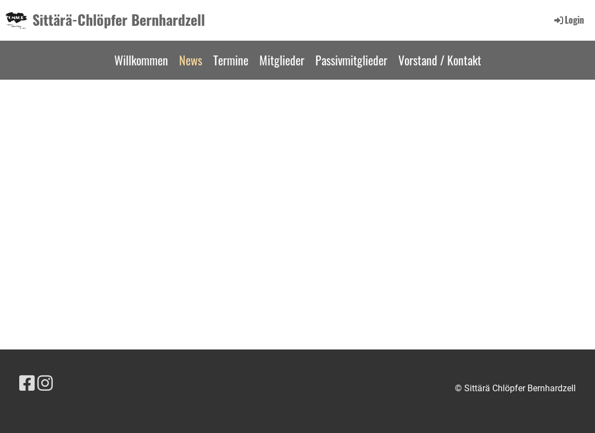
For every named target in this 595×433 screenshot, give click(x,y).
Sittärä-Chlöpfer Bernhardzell (118, 20)
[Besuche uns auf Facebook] (27, 383)
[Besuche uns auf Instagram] (45, 383)
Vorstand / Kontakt (439, 60)
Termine (230, 60)
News (190, 60)
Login (568, 19)
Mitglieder (281, 60)
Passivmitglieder (351, 60)
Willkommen (141, 60)
